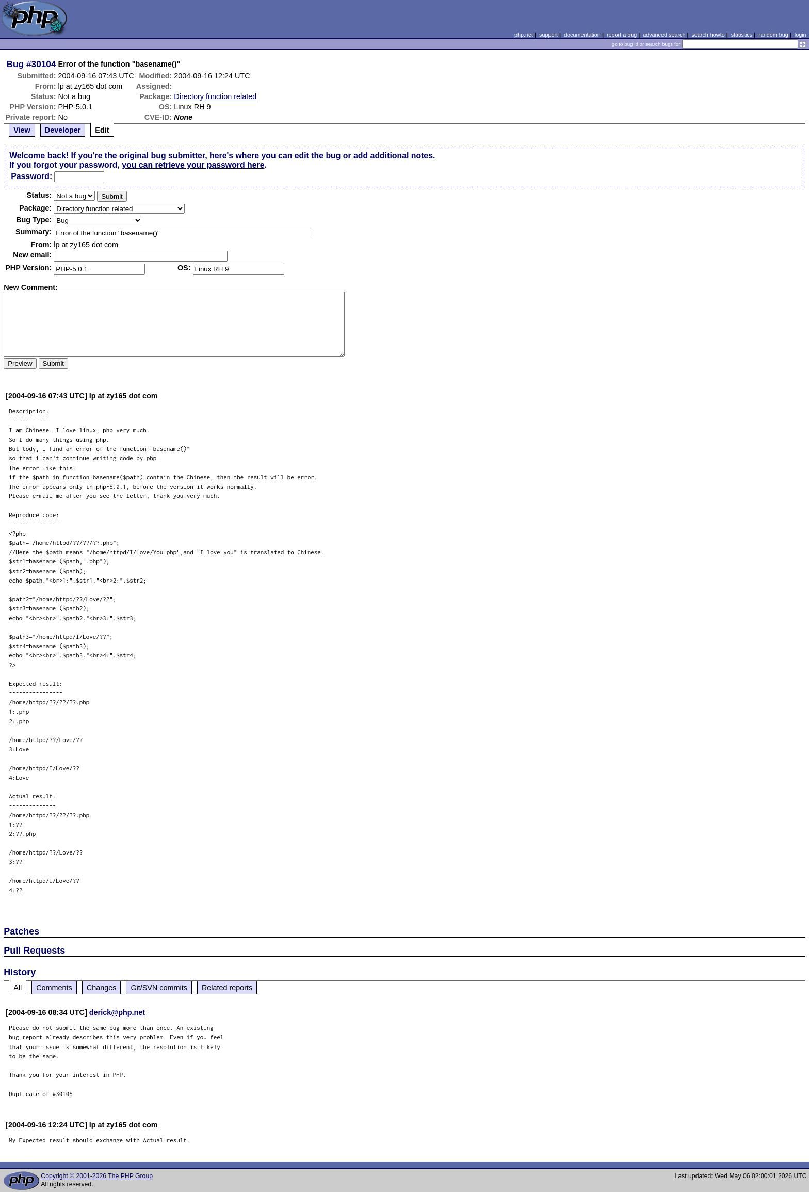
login (800, 34)
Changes (102, 988)
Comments (54, 988)
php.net (523, 34)
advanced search (664, 34)
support (548, 34)
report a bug (622, 34)
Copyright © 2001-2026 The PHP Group (97, 1176)
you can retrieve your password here (193, 164)
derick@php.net (117, 1012)
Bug (15, 64)
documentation (582, 34)
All (17, 988)
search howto (707, 34)
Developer (63, 130)
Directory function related (215, 96)
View (21, 130)
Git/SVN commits (159, 988)
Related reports (227, 988)
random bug (773, 34)
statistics (741, 34)
